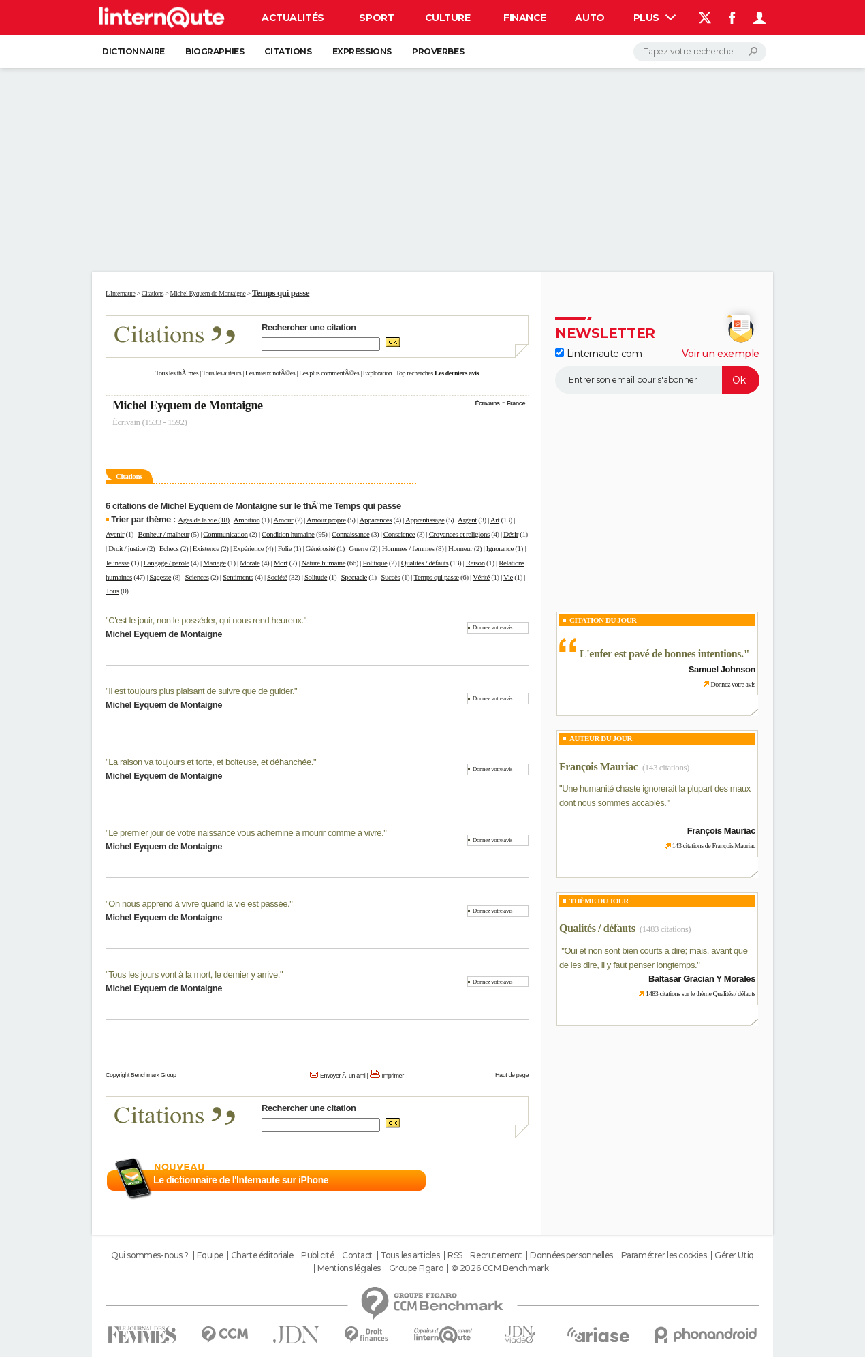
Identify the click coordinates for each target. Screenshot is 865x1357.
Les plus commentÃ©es (329, 373)
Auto (589, 18)
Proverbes (438, 51)
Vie (508, 577)
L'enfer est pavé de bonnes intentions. (662, 653)
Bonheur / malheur (163, 534)
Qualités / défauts (424, 563)
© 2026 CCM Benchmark (500, 1268)
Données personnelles (571, 1255)
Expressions (362, 51)
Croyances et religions (459, 534)
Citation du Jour (603, 620)
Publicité (317, 1255)
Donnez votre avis (492, 627)
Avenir (115, 534)
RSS (454, 1255)
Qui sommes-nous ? (150, 1255)
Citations (287, 51)
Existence (206, 548)
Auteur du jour (600, 738)
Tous (112, 591)
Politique (375, 563)
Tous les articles (410, 1255)
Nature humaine (323, 563)
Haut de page (512, 1075)
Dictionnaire (133, 51)
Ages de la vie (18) (204, 520)
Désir (510, 534)
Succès (390, 577)
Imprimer (393, 1075)
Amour (283, 520)
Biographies (214, 51)
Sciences (197, 577)
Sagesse (160, 577)
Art (494, 520)
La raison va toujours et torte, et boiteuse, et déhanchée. (210, 762)
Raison (475, 563)
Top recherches (414, 373)
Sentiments (238, 577)
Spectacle (354, 577)
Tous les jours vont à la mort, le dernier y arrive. (194, 974)
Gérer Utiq (734, 1255)
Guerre (358, 548)
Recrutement (496, 1255)
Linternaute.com (598, 353)
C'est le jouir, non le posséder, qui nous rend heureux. (206, 620)
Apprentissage (424, 520)
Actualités (293, 18)
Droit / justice (126, 548)
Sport (376, 18)
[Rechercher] (699, 51)
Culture (448, 18)
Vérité (481, 577)
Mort (280, 563)
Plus (654, 18)
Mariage (214, 563)
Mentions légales (349, 1268)
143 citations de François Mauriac (713, 845)
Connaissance (350, 534)
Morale (250, 563)
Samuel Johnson (722, 669)
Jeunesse (117, 563)
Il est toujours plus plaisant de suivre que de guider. (201, 691)
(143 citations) (665, 767)
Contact (357, 1255)
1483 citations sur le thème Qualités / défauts (700, 993)
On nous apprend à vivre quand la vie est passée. (198, 904)
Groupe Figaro (416, 1268)
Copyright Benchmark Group (141, 1075)
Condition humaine (288, 534)
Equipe (210, 1255)
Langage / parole (166, 563)
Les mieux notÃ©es (270, 373)
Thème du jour (599, 900)
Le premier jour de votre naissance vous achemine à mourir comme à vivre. (245, 833)
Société (277, 577)
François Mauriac (598, 767)
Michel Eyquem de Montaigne (187, 405)
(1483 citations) (665, 929)
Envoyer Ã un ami (342, 1075)
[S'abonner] (657, 380)
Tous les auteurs (222, 373)
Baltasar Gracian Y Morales (701, 978)
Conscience (399, 534)
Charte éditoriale (262, 1255)
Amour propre (326, 520)
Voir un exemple (720, 353)
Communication (225, 534)
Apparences (375, 520)
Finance (524, 18)
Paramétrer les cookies (664, 1255)
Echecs (169, 548)
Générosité (320, 548)
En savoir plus (498, 1180)
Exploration (377, 373)
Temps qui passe (436, 577)
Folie (285, 548)
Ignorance (500, 548)
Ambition (247, 520)
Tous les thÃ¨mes (176, 373)
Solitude (315, 577)
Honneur (460, 548)
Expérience (248, 548)
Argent (467, 520)
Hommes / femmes (408, 548)
